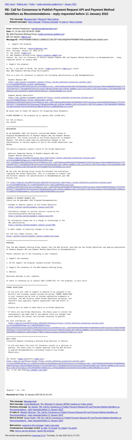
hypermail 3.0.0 (38, 435)
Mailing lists (22, 4)
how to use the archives (25, 431)
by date (44, 428)
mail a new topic (52, 425)
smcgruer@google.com (37, 49)
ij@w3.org (25, 37)
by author (73, 428)
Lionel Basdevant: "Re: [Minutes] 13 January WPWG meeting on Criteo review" (58, 404)
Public (32, 4)
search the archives (45, 431)
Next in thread (76, 22)
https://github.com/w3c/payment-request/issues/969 (31, 225)
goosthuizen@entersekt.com (44, 29)
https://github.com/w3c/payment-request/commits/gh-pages (32, 236)
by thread (53, 428)
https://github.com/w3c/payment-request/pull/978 (30, 207)
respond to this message (32, 425)
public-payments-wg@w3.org (49, 4)
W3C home (10, 4)
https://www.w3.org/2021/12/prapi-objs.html (28, 158)
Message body (30, 19)
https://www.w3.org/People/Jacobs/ (22, 361)
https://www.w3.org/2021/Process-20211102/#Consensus (32, 323)
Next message (34, 22)
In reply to (64, 22)
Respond (42, 19)
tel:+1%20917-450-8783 (37, 370)
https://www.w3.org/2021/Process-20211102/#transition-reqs (37, 182)
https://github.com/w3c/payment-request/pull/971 (30, 216)
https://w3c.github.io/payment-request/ (26, 82)
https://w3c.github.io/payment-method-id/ (27, 98)
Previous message (50, 22)
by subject (62, 428)
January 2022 (70, 4)
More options (53, 19)
